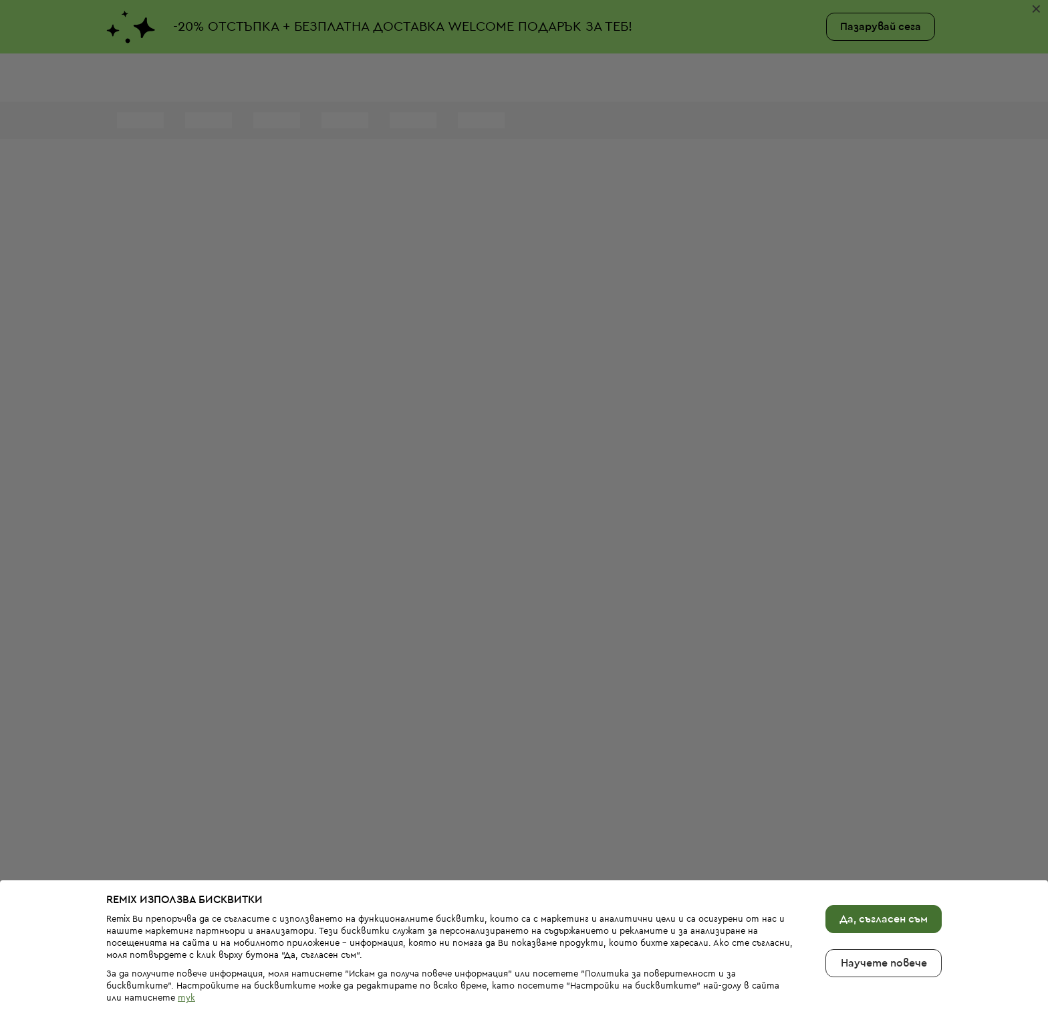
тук (186, 953)
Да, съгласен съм (883, 875)
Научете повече (884, 919)
